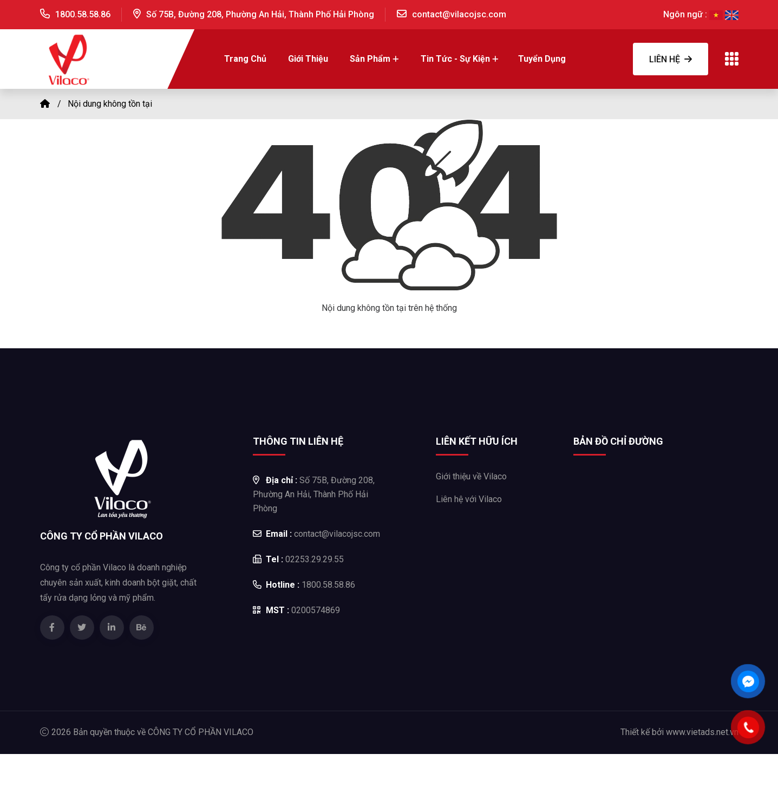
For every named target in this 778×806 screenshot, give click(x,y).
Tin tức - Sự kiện (455, 59)
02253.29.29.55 (298, 559)
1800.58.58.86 (82, 14)
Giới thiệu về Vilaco (471, 476)
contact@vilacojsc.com (459, 14)
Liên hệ (670, 59)
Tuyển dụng (542, 59)
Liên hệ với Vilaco (469, 499)
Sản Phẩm (370, 59)
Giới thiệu (308, 59)
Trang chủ (245, 59)
